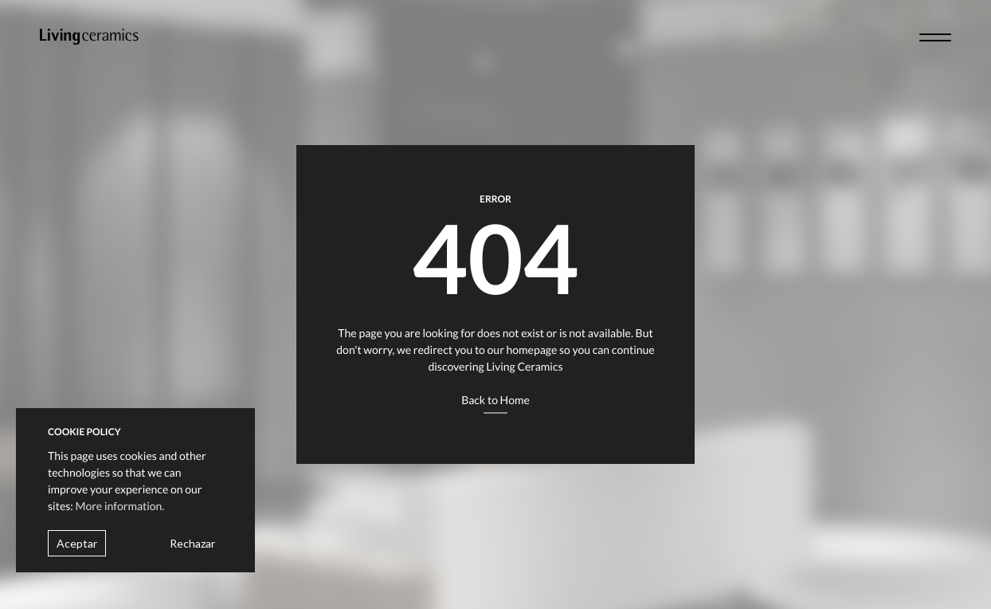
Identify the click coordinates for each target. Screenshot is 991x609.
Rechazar (192, 543)
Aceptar (77, 543)
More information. (120, 506)
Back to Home (495, 400)
